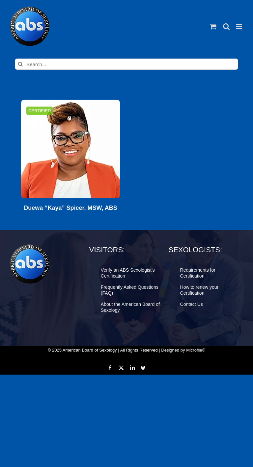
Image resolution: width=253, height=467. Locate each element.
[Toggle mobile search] (226, 26)
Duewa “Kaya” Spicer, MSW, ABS (70, 208)
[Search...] (126, 64)
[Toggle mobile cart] (213, 26)
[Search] (20, 64)
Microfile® (195, 350)
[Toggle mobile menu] (239, 26)
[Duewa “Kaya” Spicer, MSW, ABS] (70, 149)
